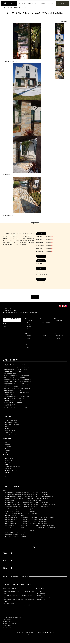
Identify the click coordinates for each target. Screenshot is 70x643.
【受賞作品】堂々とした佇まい (11, 404)
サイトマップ (6, 323)
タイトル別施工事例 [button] (10, 360)
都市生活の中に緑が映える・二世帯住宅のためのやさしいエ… (17, 369)
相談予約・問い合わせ (62, 3)
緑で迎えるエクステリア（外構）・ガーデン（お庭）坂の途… (17, 366)
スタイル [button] (7, 416)
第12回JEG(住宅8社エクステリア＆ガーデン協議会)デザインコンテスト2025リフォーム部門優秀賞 (26, 492)
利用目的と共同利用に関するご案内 (11, 623)
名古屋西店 (29, 337)
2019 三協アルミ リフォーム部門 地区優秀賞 (15, 536)
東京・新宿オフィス (31, 328)
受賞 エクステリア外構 (10, 430)
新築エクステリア (9, 432)
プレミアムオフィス (31, 320)
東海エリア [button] (7, 560)
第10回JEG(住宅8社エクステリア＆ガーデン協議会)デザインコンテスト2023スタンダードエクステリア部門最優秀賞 (30, 504)
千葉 (41, 318)
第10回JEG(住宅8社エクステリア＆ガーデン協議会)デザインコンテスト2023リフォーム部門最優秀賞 (26, 502)
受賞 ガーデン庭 (8, 436)
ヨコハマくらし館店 (46, 337)
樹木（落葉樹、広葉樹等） (10, 603)
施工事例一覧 (22, 3)
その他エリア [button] (15, 576)
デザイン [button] (7, 438)
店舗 (6, 476)
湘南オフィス (44, 338)
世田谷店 (29, 322)
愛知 (26, 333)
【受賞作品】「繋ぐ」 (9, 394)
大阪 (26, 344)
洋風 (6, 452)
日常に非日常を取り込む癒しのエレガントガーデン (15, 364)
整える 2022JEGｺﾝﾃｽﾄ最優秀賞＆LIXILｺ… (13, 386)
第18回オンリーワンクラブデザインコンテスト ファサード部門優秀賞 (20, 511)
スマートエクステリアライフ (43, 595)
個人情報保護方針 (7, 625)
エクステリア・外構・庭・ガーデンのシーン (17, 584)
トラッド (7, 448)
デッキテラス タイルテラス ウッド (12, 466)
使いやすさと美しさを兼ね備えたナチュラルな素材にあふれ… (17, 381)
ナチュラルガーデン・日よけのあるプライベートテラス (16, 407)
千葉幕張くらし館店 (46, 322)
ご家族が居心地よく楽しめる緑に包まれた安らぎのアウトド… (17, 392)
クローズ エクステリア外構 (11, 422)
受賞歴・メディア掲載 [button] (11, 486)
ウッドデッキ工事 (40, 588)
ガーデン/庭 (7, 462)
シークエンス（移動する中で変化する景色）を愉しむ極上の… (17, 396)
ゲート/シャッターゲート (10, 460)
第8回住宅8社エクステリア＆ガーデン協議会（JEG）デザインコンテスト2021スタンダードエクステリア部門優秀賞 (30, 527)
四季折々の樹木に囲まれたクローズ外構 (12, 390)
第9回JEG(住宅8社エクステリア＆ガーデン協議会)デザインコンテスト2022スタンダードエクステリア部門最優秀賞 (29, 517)
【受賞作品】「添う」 (9, 405)
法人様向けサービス (32, 3)
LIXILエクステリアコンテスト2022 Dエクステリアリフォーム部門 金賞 (21, 513)
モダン (6, 442)
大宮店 (57, 337)
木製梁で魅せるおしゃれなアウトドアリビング (14, 383)
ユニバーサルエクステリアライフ (44, 597)
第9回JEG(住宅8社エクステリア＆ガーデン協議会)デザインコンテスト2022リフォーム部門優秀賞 (26, 521)
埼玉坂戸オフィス (60, 338)
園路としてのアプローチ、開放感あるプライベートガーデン (17, 375)
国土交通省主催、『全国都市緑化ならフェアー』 (15, 534)
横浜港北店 (44, 335)
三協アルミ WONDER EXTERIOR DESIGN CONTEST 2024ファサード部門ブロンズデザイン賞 (26, 498)
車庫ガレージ (8, 468)
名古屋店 (29, 335)
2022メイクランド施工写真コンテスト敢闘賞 (14, 515)
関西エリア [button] (7, 568)
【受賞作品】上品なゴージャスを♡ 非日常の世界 (15, 400)
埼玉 (55, 333)
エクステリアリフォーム (10, 434)
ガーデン (7, 464)
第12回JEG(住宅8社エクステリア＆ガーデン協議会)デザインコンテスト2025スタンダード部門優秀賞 (26, 494)
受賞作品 (7, 426)
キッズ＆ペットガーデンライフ (43, 599)
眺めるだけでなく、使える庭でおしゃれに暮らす (14, 377)
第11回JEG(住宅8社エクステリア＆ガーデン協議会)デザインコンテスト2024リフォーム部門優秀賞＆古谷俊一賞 (29, 496)
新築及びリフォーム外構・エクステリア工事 (12, 588)
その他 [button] (6, 473)
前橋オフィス (59, 320)
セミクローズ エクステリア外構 (12, 424)
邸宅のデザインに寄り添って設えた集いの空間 (14, 398)
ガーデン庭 (7, 428)
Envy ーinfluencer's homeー (10, 373)
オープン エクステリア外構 (11, 420)
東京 (26, 318)
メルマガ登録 (51, 3)
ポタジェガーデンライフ (42, 593)
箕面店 (28, 346)
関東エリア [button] (7, 553)
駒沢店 (28, 324)
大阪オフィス (30, 347)
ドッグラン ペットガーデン (11, 470)
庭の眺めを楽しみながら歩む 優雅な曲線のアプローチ (15, 402)
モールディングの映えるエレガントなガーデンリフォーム (16, 367)
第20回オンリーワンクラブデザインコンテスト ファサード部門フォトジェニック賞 (23, 500)
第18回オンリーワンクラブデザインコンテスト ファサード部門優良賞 (20, 508)
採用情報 (43, 3)
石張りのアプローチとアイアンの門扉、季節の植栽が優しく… (17, 388)
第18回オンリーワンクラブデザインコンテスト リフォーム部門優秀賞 (20, 509)
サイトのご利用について (8, 621)
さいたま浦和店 (59, 335)
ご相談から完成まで (7, 619)
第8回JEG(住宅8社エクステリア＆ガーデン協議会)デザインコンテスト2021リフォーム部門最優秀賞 (26, 523)
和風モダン (7, 450)
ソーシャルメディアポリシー (9, 627)
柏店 (42, 320)
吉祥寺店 (29, 326)
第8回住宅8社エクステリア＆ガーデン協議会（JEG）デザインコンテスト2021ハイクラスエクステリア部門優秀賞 (29, 525)
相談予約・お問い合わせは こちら (12, 319)
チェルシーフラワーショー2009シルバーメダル (15, 532)
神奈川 (41, 333)
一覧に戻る (35, 296)
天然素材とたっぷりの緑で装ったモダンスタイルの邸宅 (16, 385)
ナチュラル (7, 444)
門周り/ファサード (9, 458)
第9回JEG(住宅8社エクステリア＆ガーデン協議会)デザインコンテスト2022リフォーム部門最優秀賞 (26, 519)
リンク (4, 326)
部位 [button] (5, 454)
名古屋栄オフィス (31, 338)
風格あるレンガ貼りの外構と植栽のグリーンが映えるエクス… (17, 379)
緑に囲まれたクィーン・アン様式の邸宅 (12, 371)
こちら (52, 236)
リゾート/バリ (8, 446)
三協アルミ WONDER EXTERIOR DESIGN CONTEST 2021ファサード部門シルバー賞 (24, 529)
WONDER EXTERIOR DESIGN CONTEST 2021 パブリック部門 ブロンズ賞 (21, 530)
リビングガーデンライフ (42, 591)
